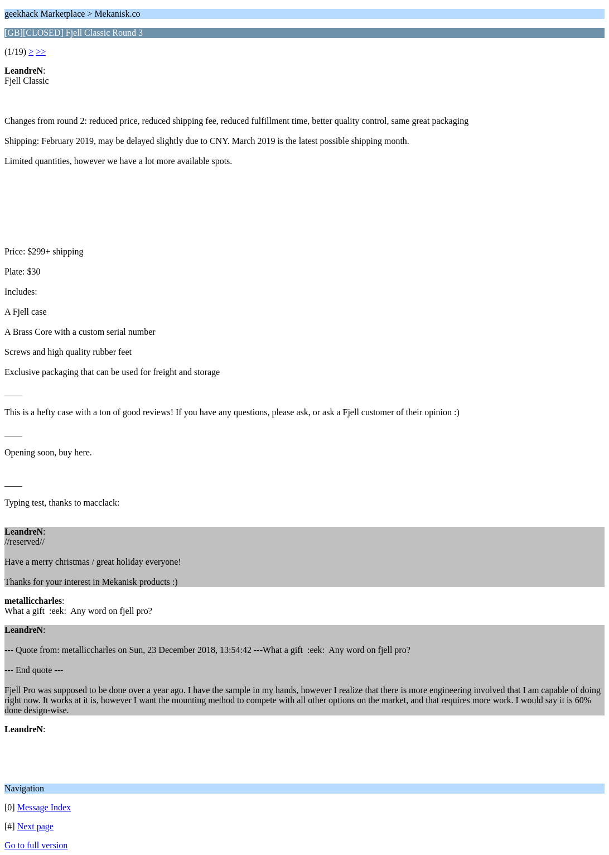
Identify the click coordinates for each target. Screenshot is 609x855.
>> (41, 51)
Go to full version (35, 845)
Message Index (44, 807)
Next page (35, 826)
